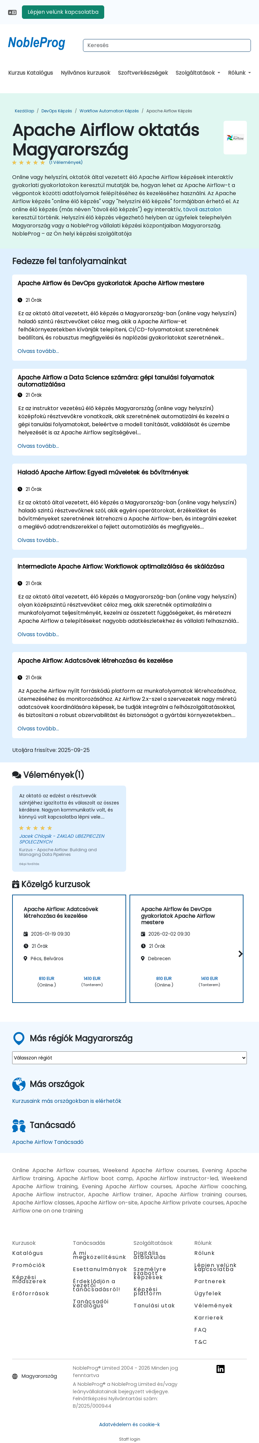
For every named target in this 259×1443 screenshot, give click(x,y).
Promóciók (29, 1265)
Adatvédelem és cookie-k (129, 1424)
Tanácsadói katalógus (91, 1303)
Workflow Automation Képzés (109, 111)
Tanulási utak (154, 1305)
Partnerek (210, 1281)
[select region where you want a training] (129, 1057)
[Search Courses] (167, 45)
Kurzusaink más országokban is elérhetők (66, 1101)
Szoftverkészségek (143, 73)
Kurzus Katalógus (30, 73)
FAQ (200, 1330)
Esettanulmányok (100, 1269)
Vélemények (213, 1305)
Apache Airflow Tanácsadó (48, 1142)
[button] (239, 953)
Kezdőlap (24, 111)
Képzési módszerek (29, 1279)
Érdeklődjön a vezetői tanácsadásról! (96, 1285)
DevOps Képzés (56, 111)
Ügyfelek (208, 1293)
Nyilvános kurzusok (85, 73)
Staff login (129, 1439)
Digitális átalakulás (150, 1255)
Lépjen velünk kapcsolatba (63, 12)
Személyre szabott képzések (150, 1273)
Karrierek (209, 1318)
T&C (200, 1342)
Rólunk (237, 73)
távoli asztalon (202, 209)
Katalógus (27, 1253)
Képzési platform (148, 1291)
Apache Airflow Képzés (169, 111)
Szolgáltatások (196, 73)
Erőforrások (31, 1293)
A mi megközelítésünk (99, 1255)
